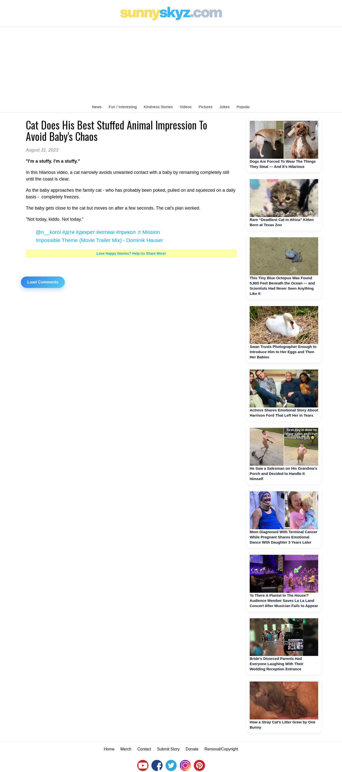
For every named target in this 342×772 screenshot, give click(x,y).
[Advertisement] (171, 64)
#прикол (126, 232)
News (97, 107)
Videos (186, 107)
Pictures (206, 107)
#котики (105, 232)
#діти (68, 232)
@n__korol (48, 232)
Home (109, 749)
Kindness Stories (158, 107)
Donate (192, 749)
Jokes (225, 107)
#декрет (85, 232)
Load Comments (42, 282)
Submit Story (168, 749)
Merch (125, 749)
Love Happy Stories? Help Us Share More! (131, 253)
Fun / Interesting (123, 107)
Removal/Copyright (221, 749)
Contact (144, 749)
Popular (243, 107)
